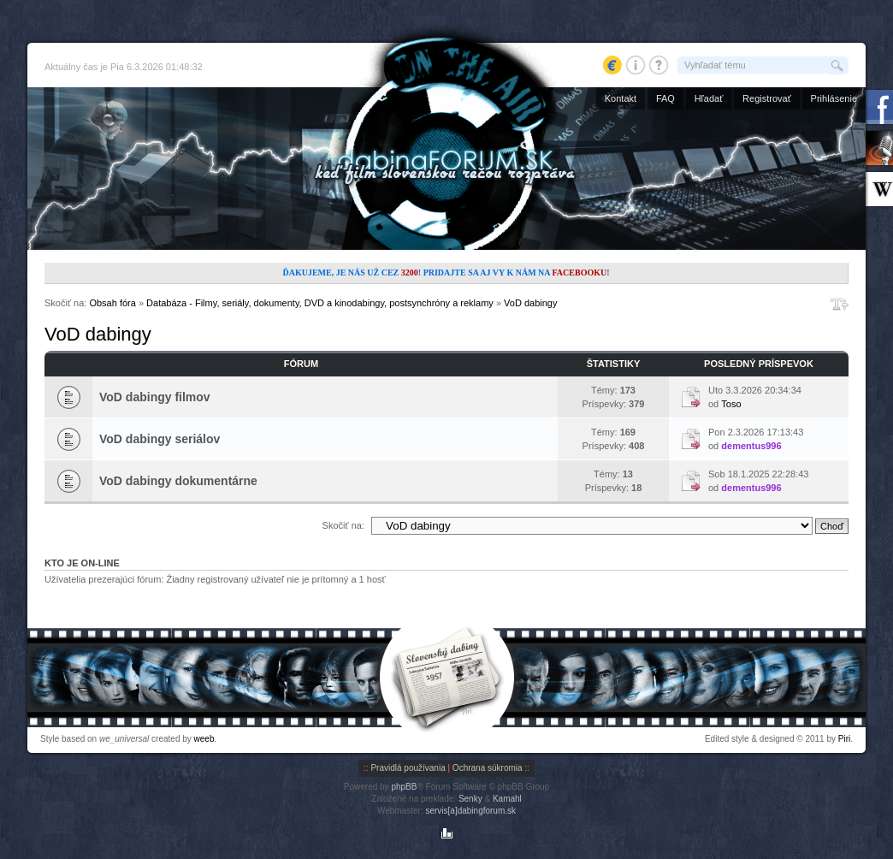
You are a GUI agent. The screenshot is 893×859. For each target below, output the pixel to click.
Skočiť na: (343, 525)
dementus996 (751, 446)
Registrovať (766, 98)
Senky (470, 798)
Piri (844, 738)
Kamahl (507, 798)
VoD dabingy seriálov (159, 439)
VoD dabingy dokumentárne (178, 481)
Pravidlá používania (407, 768)
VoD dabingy (530, 303)
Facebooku (579, 272)
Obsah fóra (112, 303)
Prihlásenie (834, 98)
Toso (731, 404)
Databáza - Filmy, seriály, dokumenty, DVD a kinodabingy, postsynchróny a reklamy (320, 303)
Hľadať (709, 98)
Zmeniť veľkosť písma (840, 304)
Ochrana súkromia (487, 768)
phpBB (404, 786)
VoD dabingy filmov (154, 397)
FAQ (665, 98)
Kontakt (620, 98)
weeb (204, 738)
